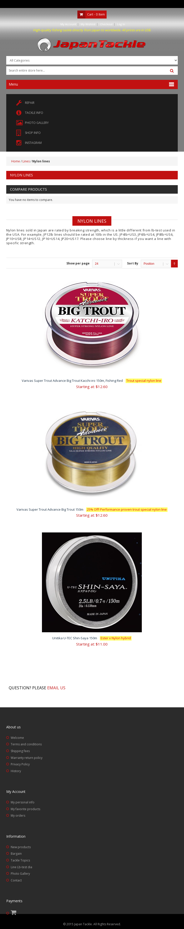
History (16, 771)
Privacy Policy (20, 764)
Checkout (106, 24)
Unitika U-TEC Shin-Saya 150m (92, 638)
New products (21, 847)
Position (149, 263)
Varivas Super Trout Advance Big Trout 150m (92, 509)
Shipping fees (20, 751)
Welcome (17, 738)
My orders (18, 815)
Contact (16, 880)
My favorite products (25, 809)
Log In (121, 24)
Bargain (16, 853)
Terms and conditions (26, 744)
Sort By (132, 263)
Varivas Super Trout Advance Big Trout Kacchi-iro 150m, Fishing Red (92, 380)
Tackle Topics (20, 860)
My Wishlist (88, 24)
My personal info (22, 802)
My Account (68, 24)
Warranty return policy (26, 758)
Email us (56, 688)
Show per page (78, 263)
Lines (26, 161)
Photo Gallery (20, 873)
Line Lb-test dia (21, 867)
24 (96, 263)
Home (15, 161)
